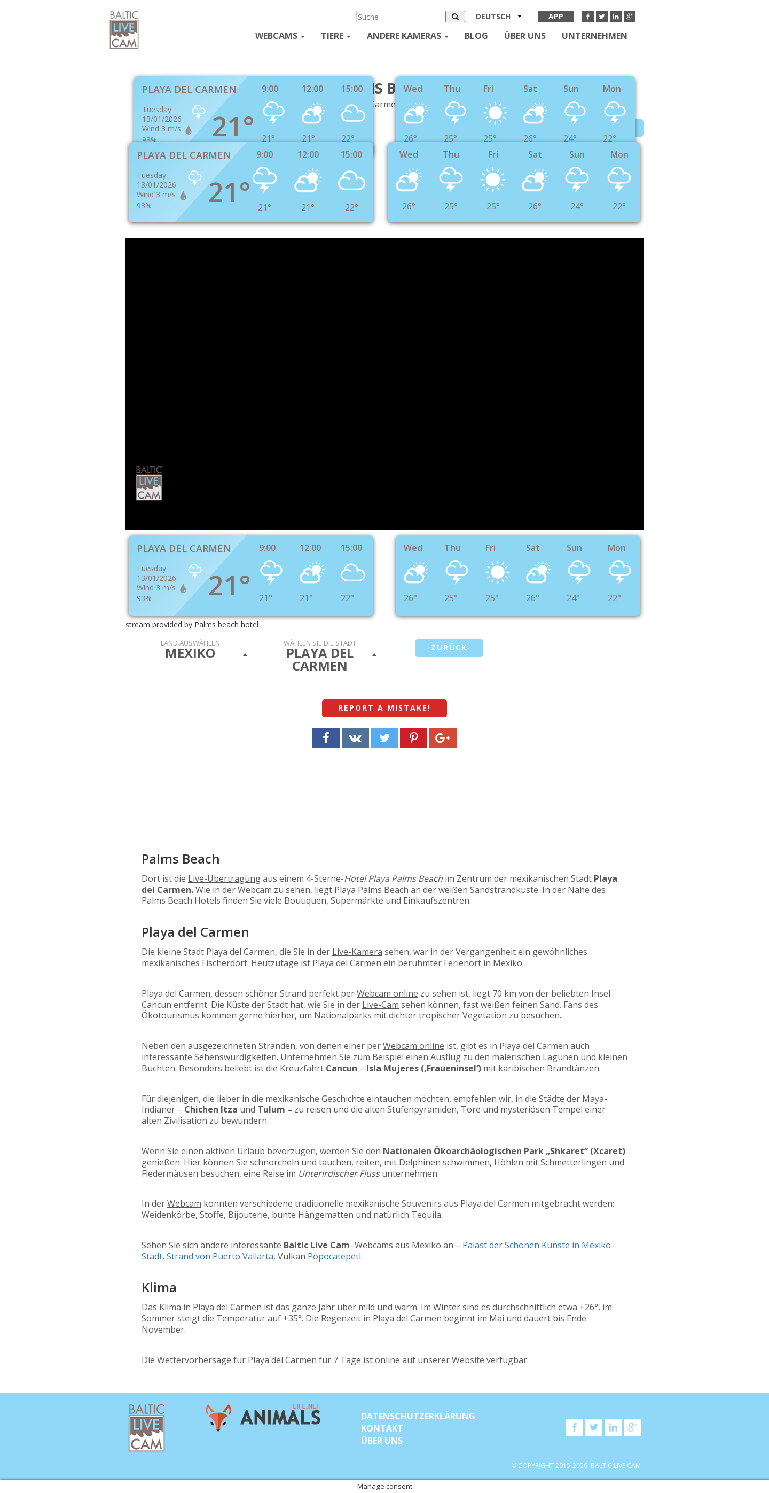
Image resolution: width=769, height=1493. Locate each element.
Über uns (525, 36)
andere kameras (408, 36)
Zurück (449, 647)
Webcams (280, 36)
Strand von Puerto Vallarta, (221, 1256)
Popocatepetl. (335, 1256)
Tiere (336, 36)
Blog (476, 36)
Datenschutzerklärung (418, 1416)
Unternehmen (594, 36)
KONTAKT (382, 1428)
